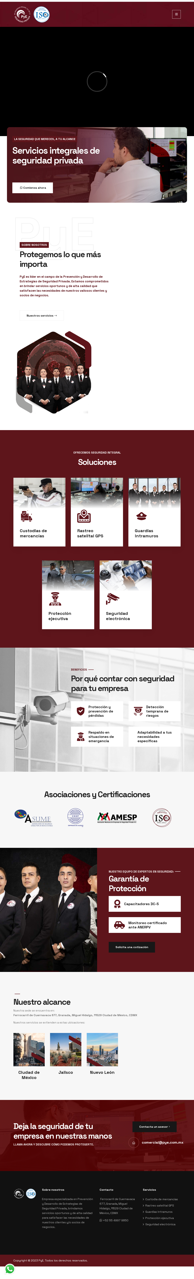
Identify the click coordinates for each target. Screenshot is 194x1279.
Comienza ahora (32, 188)
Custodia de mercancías (161, 1199)
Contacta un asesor (154, 1127)
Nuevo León (102, 1072)
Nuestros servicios (42, 315)
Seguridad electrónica (160, 1224)
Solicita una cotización (132, 947)
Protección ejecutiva (159, 1218)
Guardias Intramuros (159, 1212)
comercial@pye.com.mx (162, 1142)
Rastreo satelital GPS (159, 1205)
